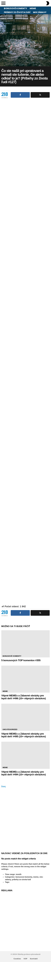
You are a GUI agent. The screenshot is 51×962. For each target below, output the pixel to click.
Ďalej (3, 786)
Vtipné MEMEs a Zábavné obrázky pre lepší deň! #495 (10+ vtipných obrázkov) (23, 735)
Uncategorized (10, 729)
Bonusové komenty (15, 8)
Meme (33, 8)
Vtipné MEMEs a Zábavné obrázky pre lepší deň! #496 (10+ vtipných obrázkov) (23, 697)
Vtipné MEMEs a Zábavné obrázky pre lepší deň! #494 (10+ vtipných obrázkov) (23, 773)
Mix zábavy (39, 12)
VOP (25, 959)
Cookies (17, 959)
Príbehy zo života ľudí (17, 12)
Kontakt (34, 959)
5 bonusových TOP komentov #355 (21, 660)
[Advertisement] (25, 153)
